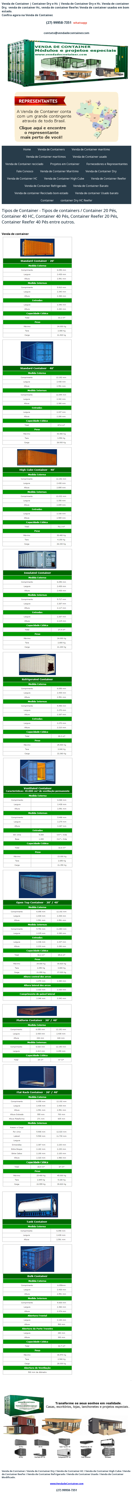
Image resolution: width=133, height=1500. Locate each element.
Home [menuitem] (27, 149)
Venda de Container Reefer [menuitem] (108, 178)
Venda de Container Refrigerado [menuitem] (45, 186)
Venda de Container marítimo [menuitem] (91, 149)
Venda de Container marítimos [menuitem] (46, 157)
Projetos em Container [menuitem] (64, 164)
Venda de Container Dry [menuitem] (101, 171)
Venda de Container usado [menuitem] (90, 157)
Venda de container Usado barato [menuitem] (96, 193)
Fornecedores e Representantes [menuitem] (107, 164)
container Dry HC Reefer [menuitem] (76, 200)
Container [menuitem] (47, 200)
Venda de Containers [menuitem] (51, 149)
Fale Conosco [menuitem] (24, 171)
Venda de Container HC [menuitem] (22, 178)
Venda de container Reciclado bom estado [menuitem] (41, 193)
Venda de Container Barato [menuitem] (90, 186)
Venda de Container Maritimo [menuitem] (59, 171)
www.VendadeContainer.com (66, 1483)
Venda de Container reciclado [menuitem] (24, 164)
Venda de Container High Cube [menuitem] (64, 178)
